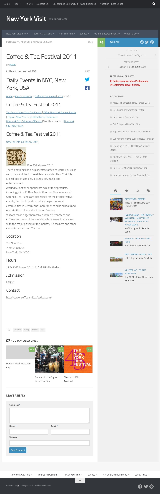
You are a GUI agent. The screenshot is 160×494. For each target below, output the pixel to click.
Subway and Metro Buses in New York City (133, 138)
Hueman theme (44, 485)
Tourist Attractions (42, 33)
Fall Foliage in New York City (126, 124)
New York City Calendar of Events (25, 121)
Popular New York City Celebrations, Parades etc (44, 117)
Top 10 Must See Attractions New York (131, 131)
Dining (26, 330)
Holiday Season (132, 215)
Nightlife (140, 239)
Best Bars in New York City (125, 117)
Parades (141, 199)
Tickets (28, 3)
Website (13, 437)
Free (16, 3)
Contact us (42, 3)
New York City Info (16, 33)
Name (12, 426)
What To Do (130, 33)
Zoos (150, 254)
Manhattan (130, 218)
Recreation (130, 221)
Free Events (130, 199)
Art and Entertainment (106, 33)
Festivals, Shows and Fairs (39, 42)
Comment (14, 405)
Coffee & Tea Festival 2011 (53, 96)
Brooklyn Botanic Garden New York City (131, 175)
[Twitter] (147, 42)
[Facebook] (142, 42)
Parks (143, 254)
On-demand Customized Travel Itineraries (74, 3)
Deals (7, 3)
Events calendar (25, 96)
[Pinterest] (152, 42)
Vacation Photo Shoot (111, 3)
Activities (17, 330)
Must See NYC (143, 218)
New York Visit (26, 19)
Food (42, 330)
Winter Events (131, 225)
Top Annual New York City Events (25, 112)
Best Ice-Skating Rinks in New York (130, 168)
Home (9, 96)
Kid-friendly (146, 215)
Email (54, 426)
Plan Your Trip (65, 33)
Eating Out (13, 42)
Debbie (13, 65)
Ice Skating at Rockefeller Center (128, 110)
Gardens (135, 254)
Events (83, 33)
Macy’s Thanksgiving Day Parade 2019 (131, 102)
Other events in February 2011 (24, 142)
